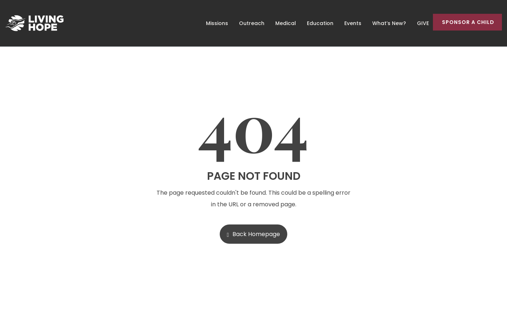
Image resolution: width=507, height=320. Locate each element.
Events (352, 23)
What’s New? (389, 23)
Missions (217, 23)
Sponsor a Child (468, 22)
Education (320, 23)
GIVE (423, 23)
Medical (285, 23)
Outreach (251, 23)
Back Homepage (253, 234)
